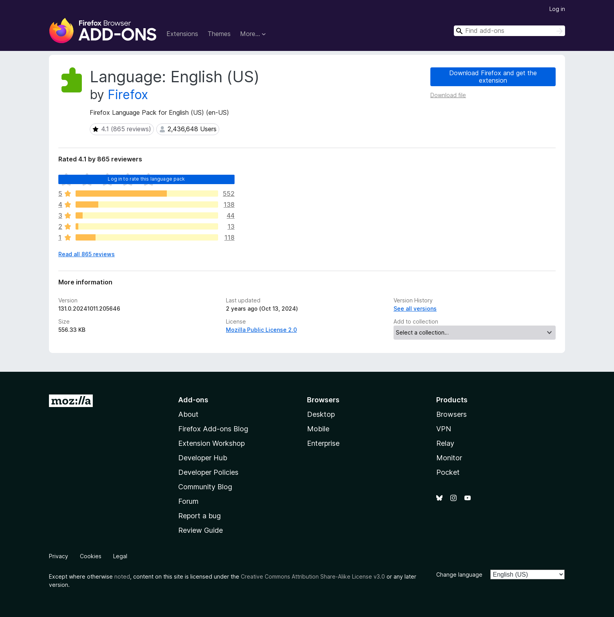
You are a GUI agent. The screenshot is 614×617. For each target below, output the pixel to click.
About (188, 414)
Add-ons (193, 400)
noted (122, 576)
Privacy (58, 556)
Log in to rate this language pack (146, 179)
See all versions (415, 308)
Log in (557, 8)
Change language (459, 574)
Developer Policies (208, 472)
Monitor (449, 458)
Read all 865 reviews (86, 254)
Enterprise (323, 443)
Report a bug (199, 516)
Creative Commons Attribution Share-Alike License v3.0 (313, 576)
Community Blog (205, 487)
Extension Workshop (211, 443)
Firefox (128, 94)
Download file (448, 95)
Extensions (182, 34)
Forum (188, 501)
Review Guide (200, 530)
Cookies (90, 556)
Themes (219, 34)
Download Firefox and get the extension (493, 76)
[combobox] (509, 30)
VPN (443, 429)
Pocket (448, 472)
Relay (445, 443)
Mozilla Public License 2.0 (261, 329)
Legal (120, 556)
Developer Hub (202, 458)
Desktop (321, 414)
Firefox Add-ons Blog (213, 429)
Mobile (318, 429)
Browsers (451, 414)
